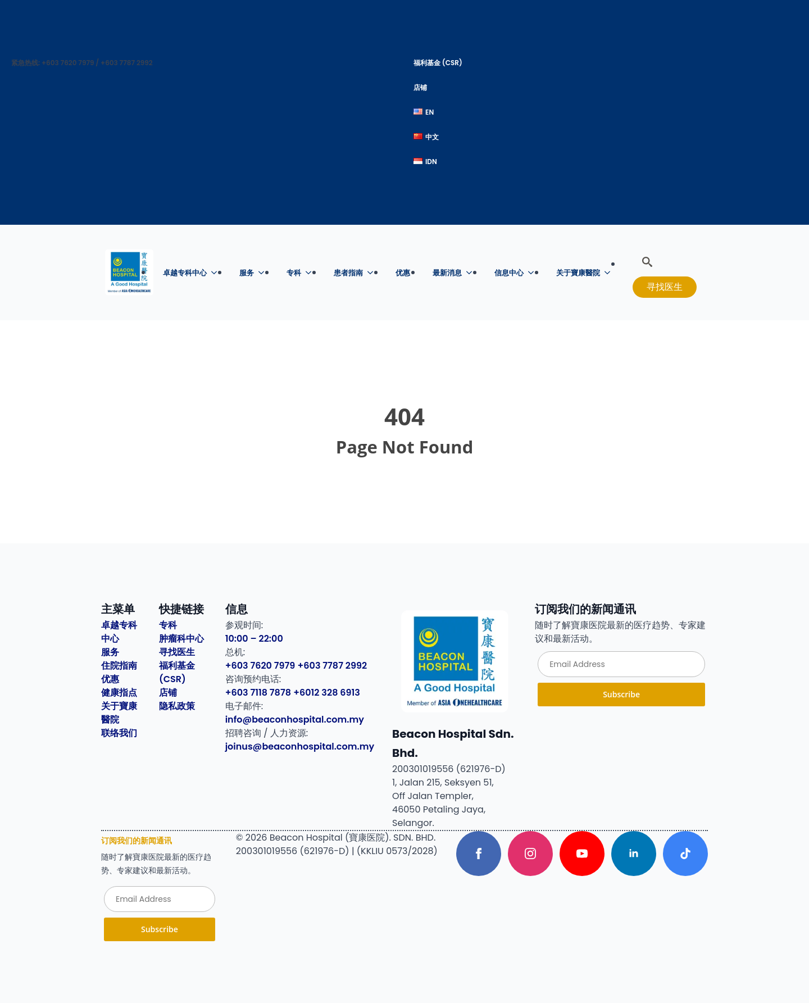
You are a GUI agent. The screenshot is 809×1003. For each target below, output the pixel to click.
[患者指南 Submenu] (373, 273)
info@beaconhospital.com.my (294, 719)
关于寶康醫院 (578, 272)
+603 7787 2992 (332, 665)
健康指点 (119, 692)
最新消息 (447, 272)
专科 (294, 272)
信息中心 (509, 272)
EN (423, 112)
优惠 (403, 272)
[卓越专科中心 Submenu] (217, 273)
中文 (426, 137)
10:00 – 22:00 (254, 638)
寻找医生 (177, 652)
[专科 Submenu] (311, 273)
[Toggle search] (647, 261)
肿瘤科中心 (181, 638)
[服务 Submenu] (264, 273)
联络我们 (119, 733)
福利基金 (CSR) (437, 62)
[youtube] (582, 853)
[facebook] (478, 853)
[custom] (685, 853)
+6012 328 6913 (326, 692)
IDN (425, 161)
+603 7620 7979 (260, 665)
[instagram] (530, 853)
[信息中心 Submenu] (534, 273)
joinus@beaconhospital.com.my (299, 746)
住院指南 (119, 665)
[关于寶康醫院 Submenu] (610, 273)
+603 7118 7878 (258, 692)
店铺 (420, 87)
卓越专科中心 (185, 272)
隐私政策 (177, 706)
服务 (246, 272)
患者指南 (348, 272)
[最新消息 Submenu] (472, 273)
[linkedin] (633, 853)
